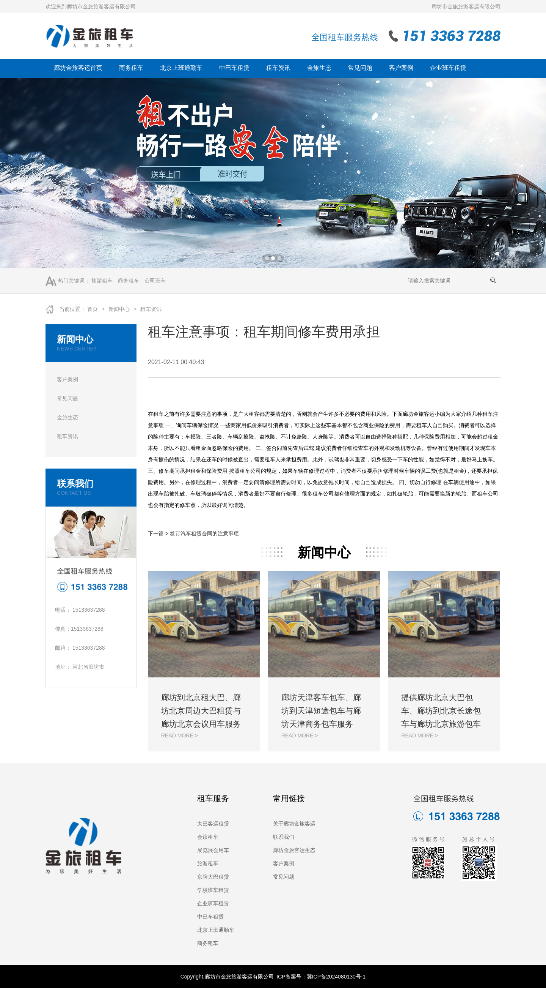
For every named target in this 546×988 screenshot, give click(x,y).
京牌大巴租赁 (213, 877)
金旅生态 (319, 68)
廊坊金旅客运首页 (78, 68)
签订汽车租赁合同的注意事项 (204, 533)
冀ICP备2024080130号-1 (336, 977)
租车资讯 (278, 68)
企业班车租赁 (448, 68)
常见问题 (360, 68)
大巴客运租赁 (213, 824)
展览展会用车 (213, 850)
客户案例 (401, 68)
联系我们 (283, 837)
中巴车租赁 (234, 68)
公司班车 (155, 281)
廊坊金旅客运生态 (294, 850)
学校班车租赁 (213, 890)
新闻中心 (119, 309)
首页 (92, 309)
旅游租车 (102, 281)
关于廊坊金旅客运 (294, 824)
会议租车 (207, 837)
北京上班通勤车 (181, 68)
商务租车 (131, 68)
